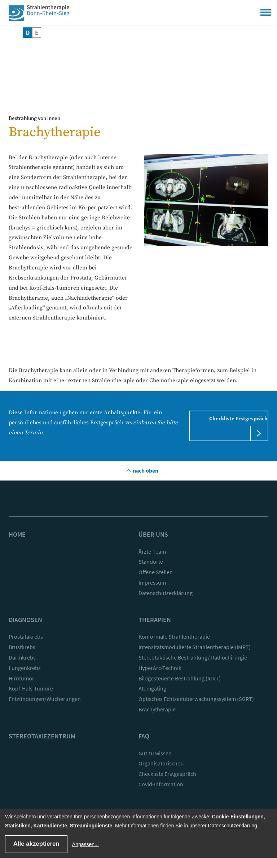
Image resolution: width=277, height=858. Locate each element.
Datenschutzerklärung (165, 592)
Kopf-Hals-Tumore (31, 688)
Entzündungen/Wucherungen (45, 698)
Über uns (153, 534)
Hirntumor (21, 678)
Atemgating (152, 688)
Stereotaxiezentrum (42, 736)
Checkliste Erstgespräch (238, 418)
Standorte (150, 561)
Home (17, 534)
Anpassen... (85, 844)
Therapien (154, 620)
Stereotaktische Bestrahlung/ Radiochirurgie (192, 657)
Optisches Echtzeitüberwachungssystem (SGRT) (196, 698)
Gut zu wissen (155, 753)
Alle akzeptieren (36, 843)
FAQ (143, 736)
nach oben (145, 470)
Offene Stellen (155, 572)
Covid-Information (160, 784)
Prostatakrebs (26, 636)
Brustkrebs (22, 647)
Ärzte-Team (152, 551)
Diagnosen (25, 620)
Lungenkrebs (25, 667)
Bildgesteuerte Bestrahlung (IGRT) (179, 678)
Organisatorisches (160, 763)
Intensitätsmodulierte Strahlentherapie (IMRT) (194, 647)
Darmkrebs (22, 657)
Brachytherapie (157, 709)
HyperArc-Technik (159, 667)
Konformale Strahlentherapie (174, 636)
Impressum (152, 582)
